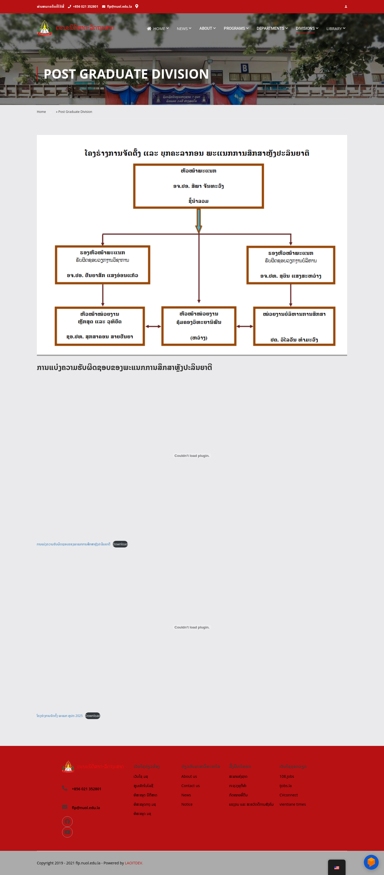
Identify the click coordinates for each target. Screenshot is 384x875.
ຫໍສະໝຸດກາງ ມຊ (145, 804)
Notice (187, 804)
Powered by (114, 862)
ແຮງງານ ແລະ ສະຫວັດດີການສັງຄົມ (251, 804)
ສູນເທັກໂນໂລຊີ (143, 785)
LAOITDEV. (134, 862)
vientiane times (293, 804)
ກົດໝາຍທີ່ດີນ (238, 794)
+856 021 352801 (85, 6)
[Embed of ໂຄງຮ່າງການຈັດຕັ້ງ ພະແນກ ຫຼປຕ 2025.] (192, 627)
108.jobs (287, 776)
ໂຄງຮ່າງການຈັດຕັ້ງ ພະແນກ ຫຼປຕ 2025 (60, 715)
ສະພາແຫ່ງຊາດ (238, 776)
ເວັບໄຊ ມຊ (141, 776)
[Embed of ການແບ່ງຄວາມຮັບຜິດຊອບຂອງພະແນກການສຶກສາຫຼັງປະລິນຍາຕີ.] (192, 455)
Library (334, 28)
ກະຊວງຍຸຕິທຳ (237, 785)
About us (189, 776)
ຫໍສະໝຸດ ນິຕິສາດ (145, 794)
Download (120, 544)
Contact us (190, 785)
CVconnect (289, 794)
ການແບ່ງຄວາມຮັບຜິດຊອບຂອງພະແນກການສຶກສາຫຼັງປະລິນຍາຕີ (73, 544)
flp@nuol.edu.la (119, 6)
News (182, 28)
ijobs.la (286, 785)
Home (156, 28)
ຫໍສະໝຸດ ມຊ (142, 813)
